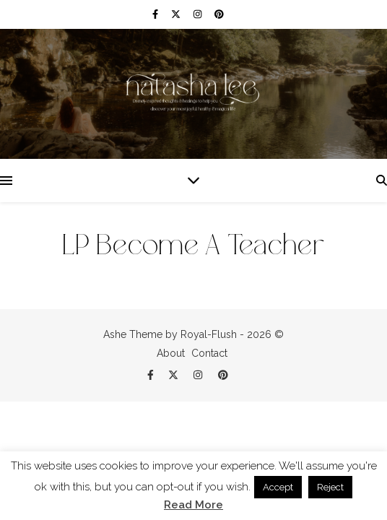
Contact (209, 353)
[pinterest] (219, 14)
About (171, 353)
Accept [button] (278, 487)
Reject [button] (330, 487)
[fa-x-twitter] (177, 14)
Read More (193, 505)
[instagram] (199, 14)
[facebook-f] (156, 14)
